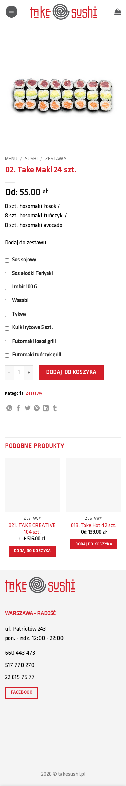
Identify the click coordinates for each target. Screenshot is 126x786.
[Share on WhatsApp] (9, 408)
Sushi (31, 159)
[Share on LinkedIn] (46, 408)
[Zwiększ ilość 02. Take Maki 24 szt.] (29, 372)
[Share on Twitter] (28, 408)
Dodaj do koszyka (71, 373)
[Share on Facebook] (18, 408)
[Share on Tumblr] (55, 408)
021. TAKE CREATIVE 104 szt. (32, 529)
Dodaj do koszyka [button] (32, 551)
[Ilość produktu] (19, 372)
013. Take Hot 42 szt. (93, 525)
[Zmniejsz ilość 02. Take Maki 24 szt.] (9, 372)
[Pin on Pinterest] (37, 408)
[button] (11, 12)
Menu (11, 159)
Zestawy (55, 159)
